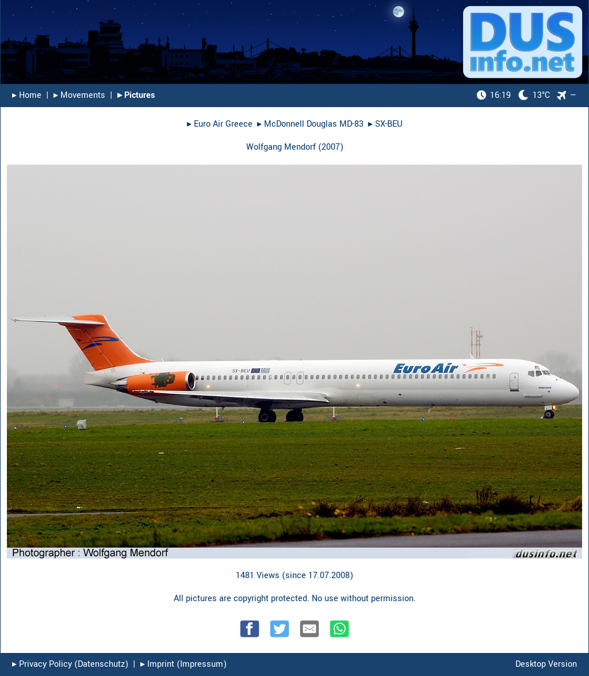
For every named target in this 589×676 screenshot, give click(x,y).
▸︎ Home (26, 95)
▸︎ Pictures (136, 95)
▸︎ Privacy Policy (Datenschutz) (70, 664)
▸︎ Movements (79, 95)
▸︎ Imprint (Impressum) (183, 664)
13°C (513, 95)
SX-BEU (389, 124)
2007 (331, 147)
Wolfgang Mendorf (281, 147)
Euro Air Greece (223, 124)
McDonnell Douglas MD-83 (314, 124)
